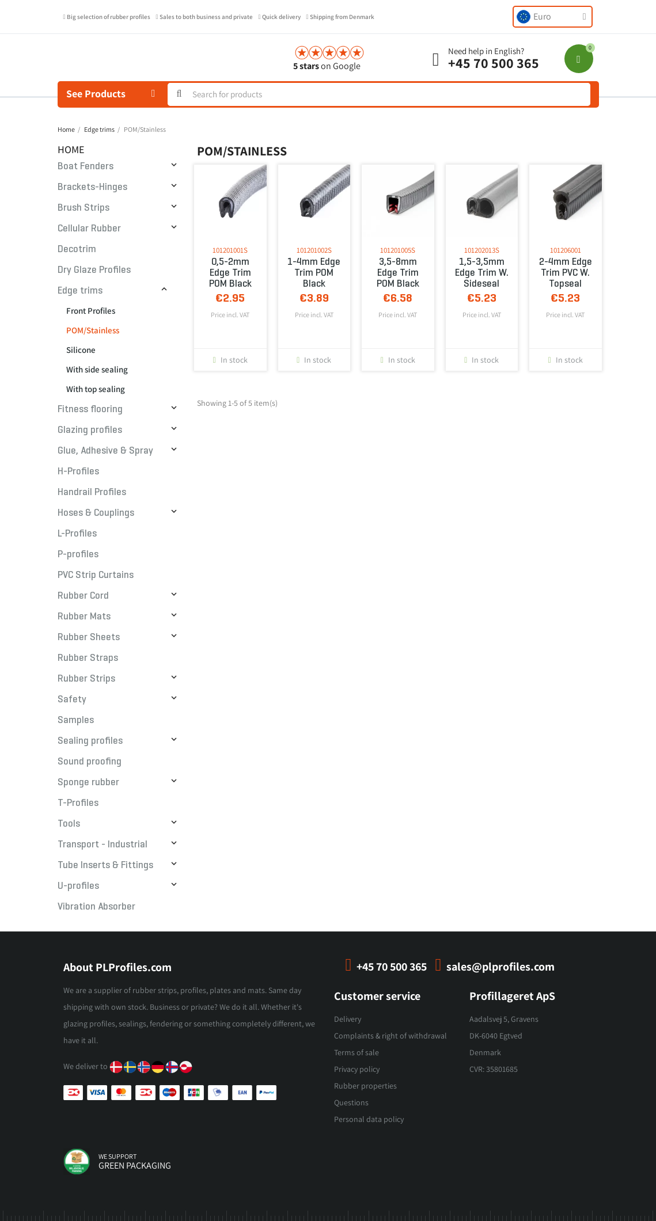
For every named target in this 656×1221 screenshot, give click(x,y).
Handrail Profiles (92, 492)
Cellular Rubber (89, 228)
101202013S (481, 250)
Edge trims (80, 290)
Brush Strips (83, 207)
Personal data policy (369, 1119)
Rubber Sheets (89, 637)
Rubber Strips (86, 678)
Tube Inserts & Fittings (105, 865)
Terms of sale (356, 1052)
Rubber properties (365, 1086)
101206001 (565, 250)
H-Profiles (78, 471)
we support (117, 1156)
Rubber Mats (84, 616)
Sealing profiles (90, 741)
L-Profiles (77, 533)
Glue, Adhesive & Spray (105, 450)
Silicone (81, 349)
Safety (72, 699)
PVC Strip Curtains (96, 575)
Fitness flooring (90, 409)
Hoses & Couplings (96, 513)
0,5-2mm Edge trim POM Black (230, 272)
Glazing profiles (90, 430)
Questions (351, 1102)
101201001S (230, 250)
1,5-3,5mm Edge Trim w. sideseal (482, 272)
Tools (69, 823)
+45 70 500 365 (493, 63)
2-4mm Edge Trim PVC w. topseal (565, 272)
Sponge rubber (88, 782)
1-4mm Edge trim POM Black (313, 272)
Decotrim (77, 249)
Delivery (347, 1019)
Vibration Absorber (96, 906)
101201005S (397, 250)
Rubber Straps (88, 658)
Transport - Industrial (102, 844)
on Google (327, 66)
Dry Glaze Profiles (94, 270)
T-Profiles (78, 803)
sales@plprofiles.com (500, 966)
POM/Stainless (92, 330)
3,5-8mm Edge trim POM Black (398, 272)
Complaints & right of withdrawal (390, 1035)
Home (71, 149)
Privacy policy (357, 1069)
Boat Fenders (85, 166)
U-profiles (78, 886)
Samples (76, 720)
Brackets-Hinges (92, 187)
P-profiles (78, 554)
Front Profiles (90, 310)
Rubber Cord (83, 595)
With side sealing (97, 369)
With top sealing (95, 388)
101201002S (314, 250)
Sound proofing (90, 761)
